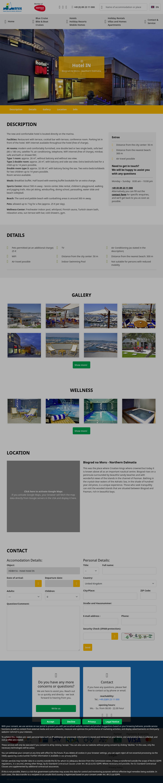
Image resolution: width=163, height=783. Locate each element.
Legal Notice (112, 721)
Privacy (92, 721)
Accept (50, 721)
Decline (71, 721)
